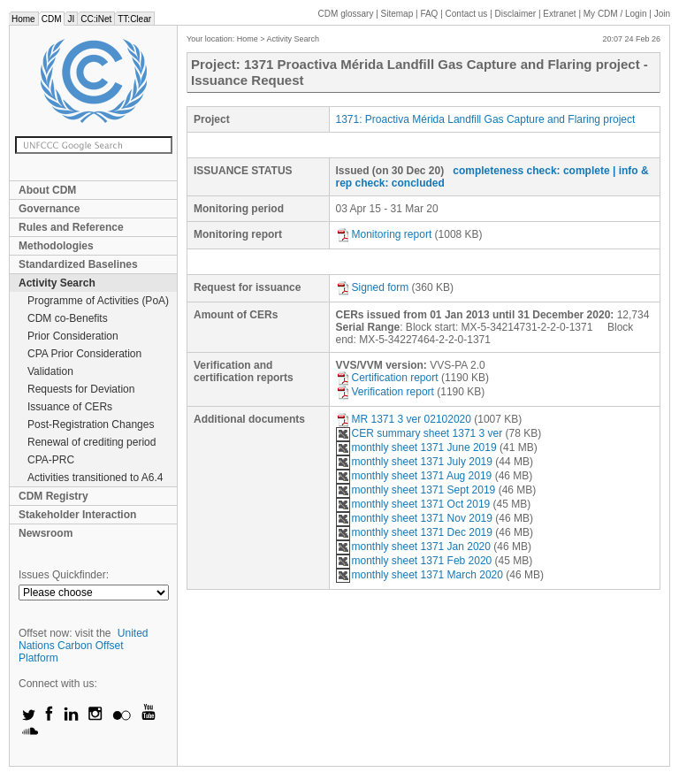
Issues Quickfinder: (64, 575)
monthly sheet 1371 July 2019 (414, 461)
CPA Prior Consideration (84, 354)
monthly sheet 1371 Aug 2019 (414, 476)
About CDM (47, 190)
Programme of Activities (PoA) (98, 300)
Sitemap (397, 14)
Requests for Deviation (80, 389)
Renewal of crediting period (91, 442)
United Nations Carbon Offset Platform (84, 645)
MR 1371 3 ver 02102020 (403, 419)
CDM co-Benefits (67, 318)
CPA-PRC (50, 460)
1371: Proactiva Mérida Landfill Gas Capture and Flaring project (486, 119)
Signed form (372, 287)
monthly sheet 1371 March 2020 (419, 575)
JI (70, 19)
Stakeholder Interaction (77, 515)
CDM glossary (346, 14)
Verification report (385, 392)
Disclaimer (516, 14)
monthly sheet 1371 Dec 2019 (414, 532)
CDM (52, 19)
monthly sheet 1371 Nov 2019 (414, 518)
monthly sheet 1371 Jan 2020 (413, 546)
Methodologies (56, 246)
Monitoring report (384, 234)
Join (662, 14)
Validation (50, 371)
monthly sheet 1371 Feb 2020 (414, 560)
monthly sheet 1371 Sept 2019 (416, 490)
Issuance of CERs (69, 407)
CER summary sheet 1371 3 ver (419, 433)
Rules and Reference (71, 227)
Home (23, 19)
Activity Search (57, 283)
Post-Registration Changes (90, 424)
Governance (49, 209)
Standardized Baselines (78, 264)
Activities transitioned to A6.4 (95, 477)
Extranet (559, 14)
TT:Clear (134, 19)
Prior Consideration (72, 336)
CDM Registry (53, 496)
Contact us (467, 14)
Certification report (387, 377)
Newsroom (45, 533)
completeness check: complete (531, 170)
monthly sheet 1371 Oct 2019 (413, 504)
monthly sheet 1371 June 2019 (416, 447)
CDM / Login (616, 14)
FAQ (429, 14)
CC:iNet (95, 19)
